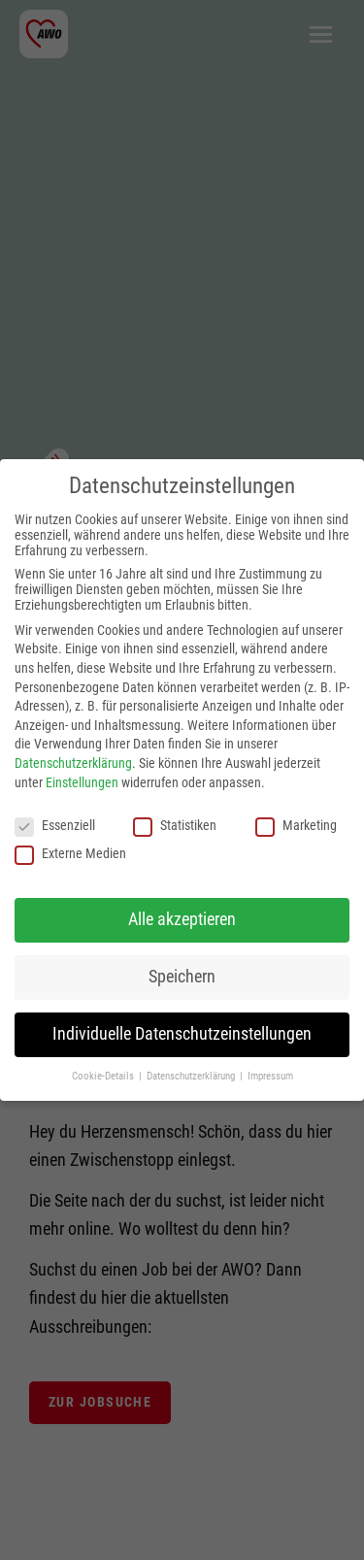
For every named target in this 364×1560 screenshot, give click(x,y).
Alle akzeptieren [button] (182, 919)
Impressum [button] (270, 1076)
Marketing (296, 825)
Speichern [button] (182, 976)
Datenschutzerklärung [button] (192, 1076)
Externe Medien (70, 853)
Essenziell (55, 825)
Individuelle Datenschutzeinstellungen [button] (182, 1034)
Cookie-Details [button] (104, 1076)
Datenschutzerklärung (73, 763)
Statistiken (174, 825)
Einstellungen (82, 782)
